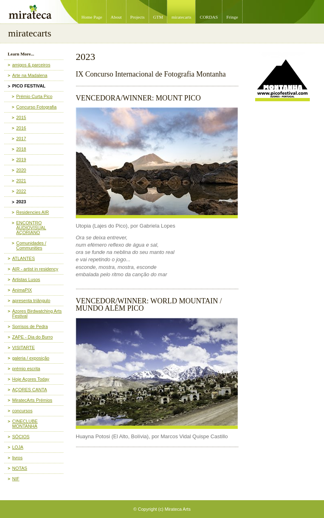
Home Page (91, 17)
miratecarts (181, 17)
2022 (21, 191)
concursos (22, 410)
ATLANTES (23, 258)
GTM (158, 17)
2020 (21, 170)
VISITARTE (23, 347)
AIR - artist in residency (35, 268)
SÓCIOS (21, 436)
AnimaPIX (22, 290)
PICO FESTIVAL (28, 85)
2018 (21, 149)
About (116, 17)
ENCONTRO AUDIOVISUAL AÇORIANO (31, 227)
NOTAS (19, 468)
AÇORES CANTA (29, 389)
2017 (21, 138)
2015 (21, 117)
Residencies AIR (32, 212)
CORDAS (209, 17)
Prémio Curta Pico (34, 96)
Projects (137, 17)
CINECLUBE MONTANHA (25, 423)
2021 (21, 180)
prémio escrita (26, 368)
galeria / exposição (30, 358)
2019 (21, 159)
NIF (15, 478)
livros (17, 457)
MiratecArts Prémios (32, 400)
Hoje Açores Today (30, 379)
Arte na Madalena (29, 75)
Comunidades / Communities (31, 245)
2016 (21, 128)
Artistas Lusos (26, 279)
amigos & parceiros (31, 64)
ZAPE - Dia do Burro (32, 337)
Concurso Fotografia (36, 106)
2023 (21, 201)
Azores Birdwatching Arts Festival (37, 313)
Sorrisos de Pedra (30, 326)
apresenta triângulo (31, 300)
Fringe (232, 17)
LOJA (17, 447)
